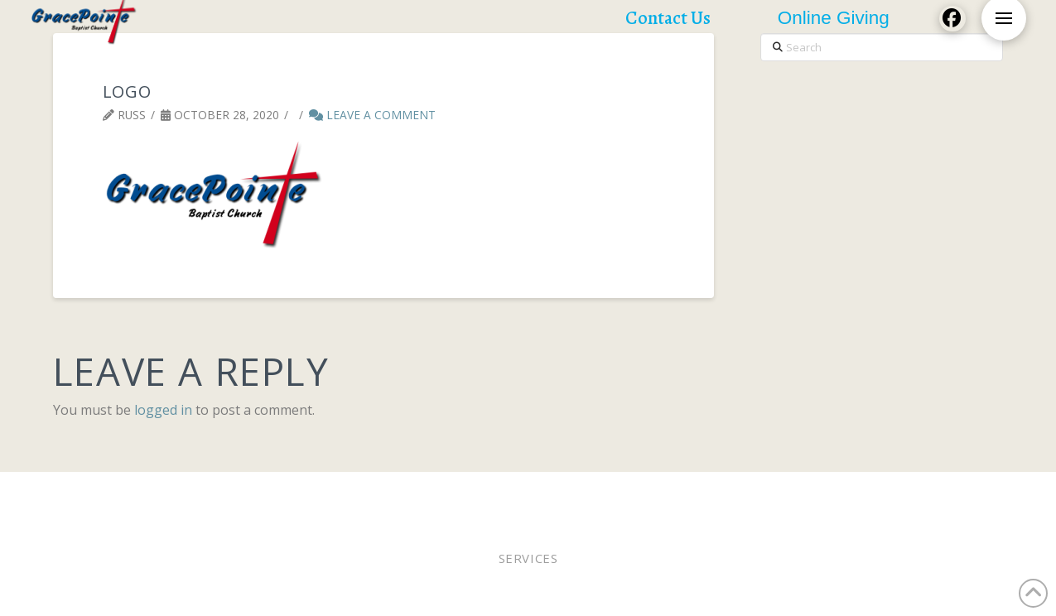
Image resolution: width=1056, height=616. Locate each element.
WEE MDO (652, 493)
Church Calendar (857, 493)
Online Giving (531, 493)
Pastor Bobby (384, 493)
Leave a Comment (372, 115)
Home (80, 493)
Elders (456, 493)
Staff (600, 493)
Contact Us (957, 493)
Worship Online (284, 493)
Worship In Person (166, 493)
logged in (163, 410)
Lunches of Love (741, 493)
